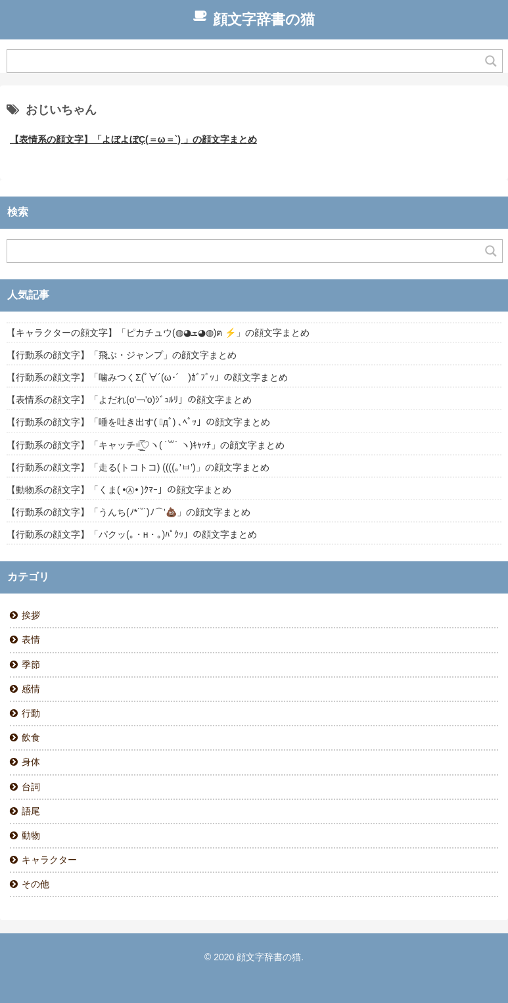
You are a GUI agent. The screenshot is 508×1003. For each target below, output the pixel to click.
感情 (31, 689)
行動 (31, 713)
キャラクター (49, 859)
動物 (31, 835)
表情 (31, 639)
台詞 (31, 786)
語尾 (31, 811)
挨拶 (31, 615)
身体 (31, 762)
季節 (31, 664)
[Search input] (246, 61)
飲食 (31, 737)
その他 (35, 884)
